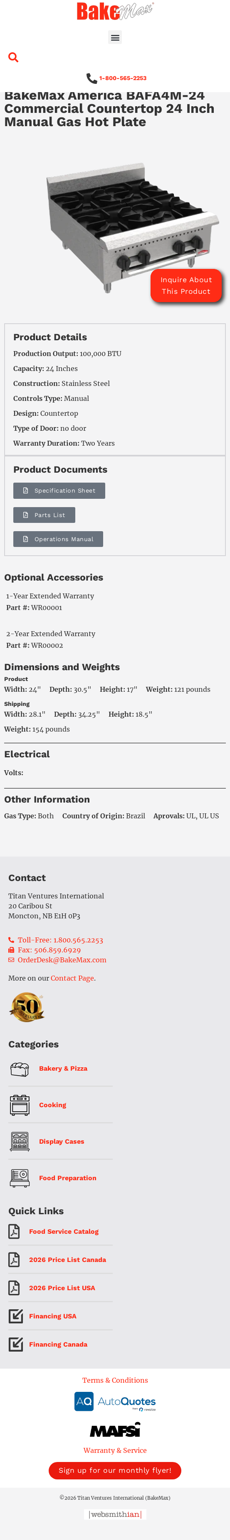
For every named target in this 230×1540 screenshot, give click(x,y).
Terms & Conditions (115, 1392)
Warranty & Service (115, 1462)
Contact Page (72, 990)
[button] (115, 37)
